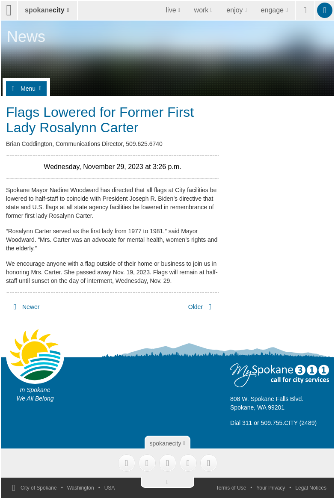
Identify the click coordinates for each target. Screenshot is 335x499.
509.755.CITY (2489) (289, 422)
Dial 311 (241, 422)
